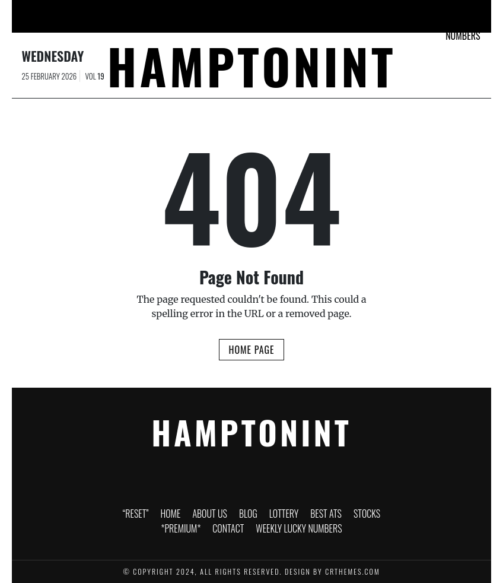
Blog (182, 11)
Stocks (305, 11)
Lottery (223, 11)
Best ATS (265, 14)
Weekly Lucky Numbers (462, 21)
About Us (142, 14)
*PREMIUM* (357, 11)
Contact (412, 11)
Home (103, 11)
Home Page (251, 350)
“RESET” (60, 11)
